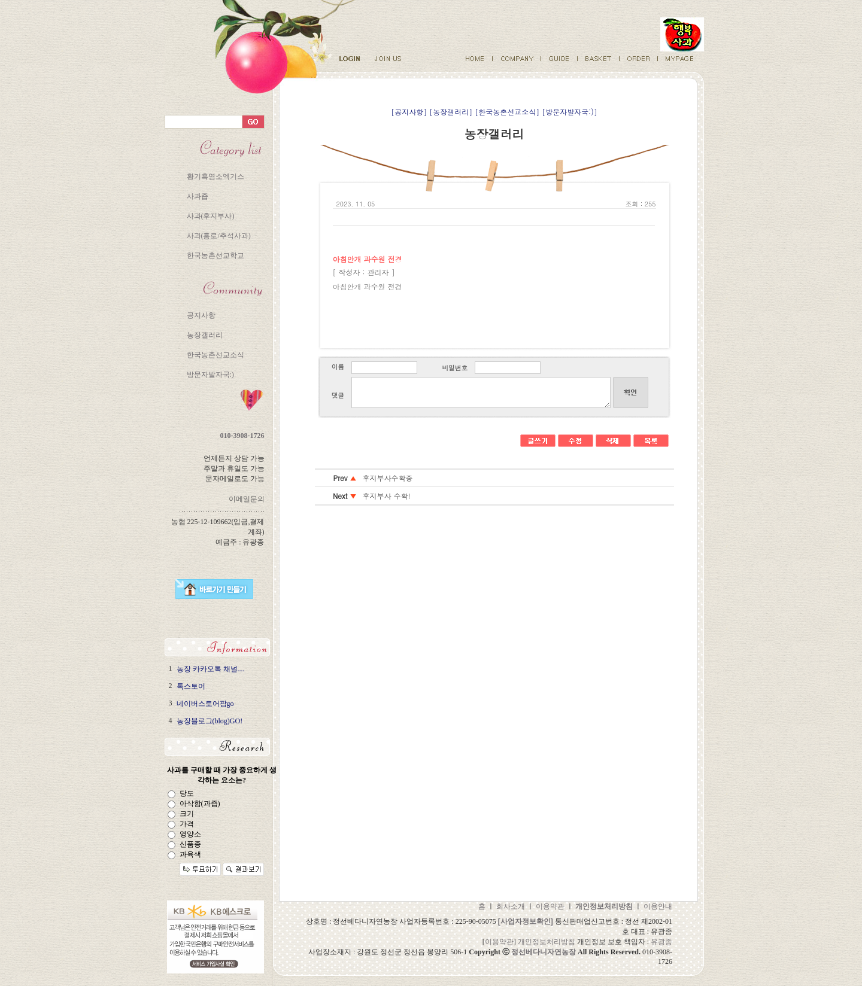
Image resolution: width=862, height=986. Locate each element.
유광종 (661, 942)
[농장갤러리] (450, 111)
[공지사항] (409, 111)
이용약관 (550, 906)
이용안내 (658, 906)
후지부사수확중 (388, 478)
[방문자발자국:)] (569, 111)
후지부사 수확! (387, 496)
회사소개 (510, 906)
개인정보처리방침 (546, 942)
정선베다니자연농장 (543, 952)
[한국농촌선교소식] (507, 111)
